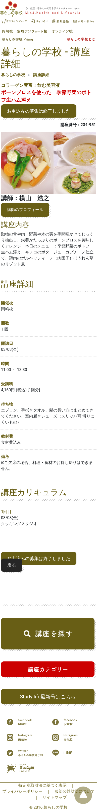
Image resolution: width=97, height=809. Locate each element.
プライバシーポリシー (22, 791)
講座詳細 (41, 74)
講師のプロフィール (25, 209)
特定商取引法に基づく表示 (42, 785)
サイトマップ (54, 797)
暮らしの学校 (13, 74)
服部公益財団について (75, 791)
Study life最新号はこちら (48, 697)
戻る (11, 565)
